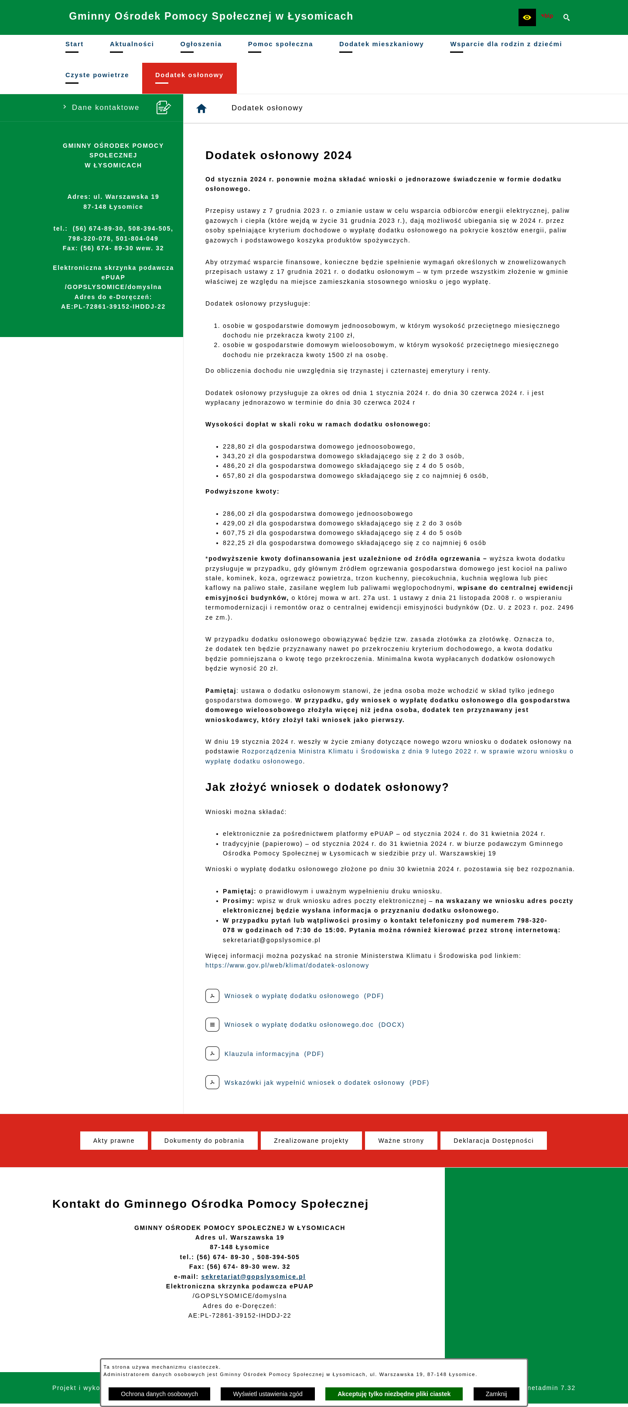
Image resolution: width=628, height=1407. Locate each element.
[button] (527, 17)
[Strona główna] (202, 111)
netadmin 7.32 (551, 1390)
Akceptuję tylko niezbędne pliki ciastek (394, 1393)
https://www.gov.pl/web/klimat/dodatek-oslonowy (287, 968)
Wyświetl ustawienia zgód (267, 1393)
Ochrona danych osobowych (159, 1393)
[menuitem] (74, 50)
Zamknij (496, 1393)
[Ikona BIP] (547, 17)
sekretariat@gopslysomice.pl (253, 1279)
